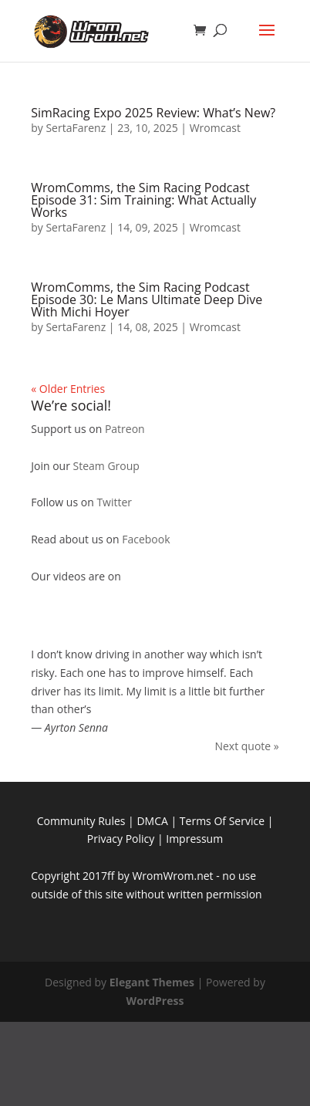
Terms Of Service (222, 820)
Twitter (114, 502)
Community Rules (81, 820)
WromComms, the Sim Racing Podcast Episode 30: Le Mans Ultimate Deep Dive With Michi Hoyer (146, 299)
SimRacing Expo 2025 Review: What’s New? (153, 112)
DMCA (151, 820)
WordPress (155, 1000)
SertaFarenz (75, 127)
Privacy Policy (120, 838)
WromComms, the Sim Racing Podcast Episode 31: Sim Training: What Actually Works (143, 200)
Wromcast (215, 127)
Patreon (125, 428)
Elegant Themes (152, 982)
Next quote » (246, 746)
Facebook (146, 539)
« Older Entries (68, 388)
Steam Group (106, 465)
